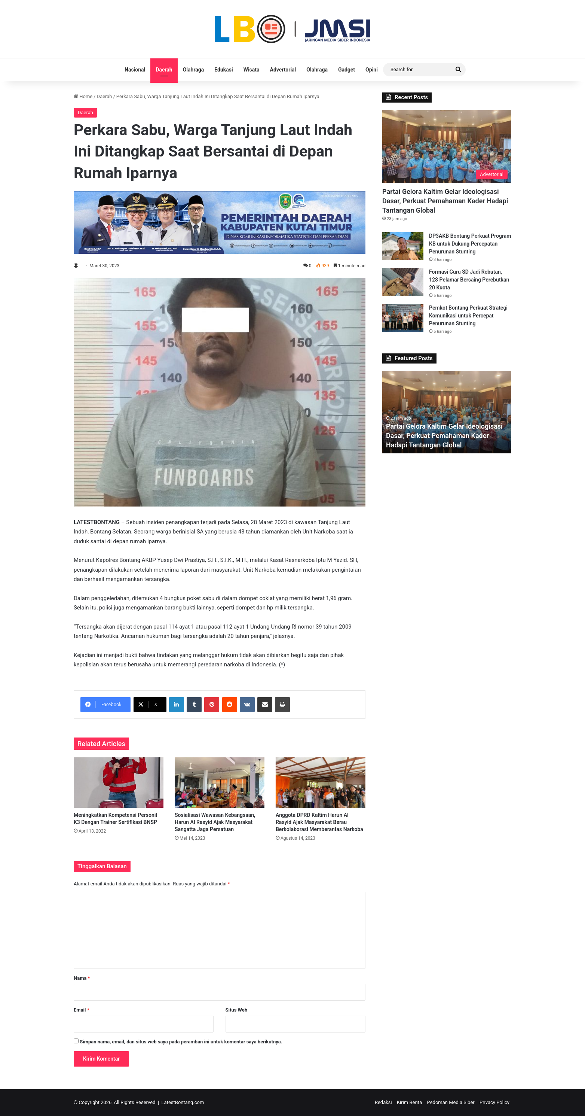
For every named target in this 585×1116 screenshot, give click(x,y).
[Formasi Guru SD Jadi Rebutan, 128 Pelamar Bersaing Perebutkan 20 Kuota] (402, 282)
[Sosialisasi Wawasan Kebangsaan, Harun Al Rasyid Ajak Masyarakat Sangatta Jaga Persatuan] (219, 782)
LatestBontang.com (183, 1102)
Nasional (135, 70)
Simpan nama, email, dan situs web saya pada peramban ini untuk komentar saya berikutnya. (181, 1041)
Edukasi (223, 70)
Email (81, 1010)
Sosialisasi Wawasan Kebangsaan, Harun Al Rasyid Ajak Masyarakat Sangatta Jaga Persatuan (215, 822)
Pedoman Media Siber (451, 1102)
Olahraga (193, 70)
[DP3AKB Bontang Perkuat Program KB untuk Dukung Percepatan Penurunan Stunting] (402, 246)
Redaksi (383, 1102)
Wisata (252, 70)
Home (83, 96)
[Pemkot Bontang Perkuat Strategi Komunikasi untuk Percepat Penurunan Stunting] (402, 318)
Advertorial (283, 70)
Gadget (346, 70)
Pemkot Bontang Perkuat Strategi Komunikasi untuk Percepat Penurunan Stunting (468, 315)
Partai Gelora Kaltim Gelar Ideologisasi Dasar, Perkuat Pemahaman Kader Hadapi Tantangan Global (445, 201)
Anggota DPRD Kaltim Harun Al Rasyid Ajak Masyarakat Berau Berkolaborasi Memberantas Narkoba (319, 822)
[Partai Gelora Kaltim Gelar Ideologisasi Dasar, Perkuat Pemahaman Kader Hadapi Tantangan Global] (446, 146)
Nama (82, 978)
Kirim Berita (409, 1102)
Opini (371, 70)
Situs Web (237, 1010)
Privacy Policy (494, 1102)
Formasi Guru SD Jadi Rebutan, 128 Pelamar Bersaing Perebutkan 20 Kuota (469, 280)
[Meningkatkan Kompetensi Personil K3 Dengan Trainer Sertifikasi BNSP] (118, 782)
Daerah (164, 70)
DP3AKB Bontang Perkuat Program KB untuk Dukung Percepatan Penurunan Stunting (470, 244)
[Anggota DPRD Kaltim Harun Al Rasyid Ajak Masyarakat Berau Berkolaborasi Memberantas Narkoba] (320, 782)
